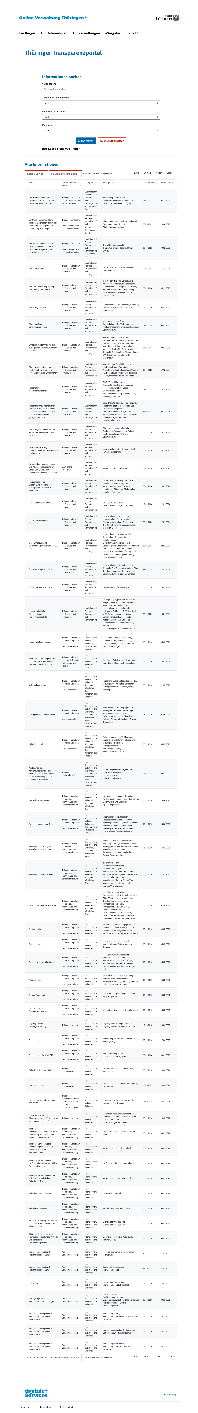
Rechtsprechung (36, 944)
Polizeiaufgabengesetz (38, 1208)
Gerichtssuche (35, 929)
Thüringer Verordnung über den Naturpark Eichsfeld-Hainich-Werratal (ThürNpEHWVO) (42, 661)
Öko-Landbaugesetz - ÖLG (40, 569)
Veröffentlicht (149, 182)
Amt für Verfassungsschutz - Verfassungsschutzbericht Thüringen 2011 (41, 1347)
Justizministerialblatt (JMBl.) (41, 1055)
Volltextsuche (49, 84)
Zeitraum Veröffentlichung (55, 98)
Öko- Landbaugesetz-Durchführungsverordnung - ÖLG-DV (43, 546)
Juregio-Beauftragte (37, 995)
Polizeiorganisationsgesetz (40, 1193)
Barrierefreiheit (66, 1407)
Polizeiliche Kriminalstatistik (41, 1070)
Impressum (26, 1407)
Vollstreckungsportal (37, 685)
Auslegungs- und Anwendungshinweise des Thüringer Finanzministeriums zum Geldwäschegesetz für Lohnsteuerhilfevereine (41, 774)
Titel (31, 182)
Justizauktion (34, 1040)
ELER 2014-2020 (36, 269)
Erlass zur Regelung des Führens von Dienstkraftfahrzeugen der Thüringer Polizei (43, 1223)
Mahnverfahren (35, 980)
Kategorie (47, 125)
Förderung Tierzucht (37, 307)
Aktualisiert (166, 182)
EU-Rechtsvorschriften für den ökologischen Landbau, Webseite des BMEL (43, 348)
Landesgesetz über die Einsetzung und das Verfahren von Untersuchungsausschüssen (43, 1118)
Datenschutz (45, 1407)
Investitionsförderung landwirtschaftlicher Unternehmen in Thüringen (43, 450)
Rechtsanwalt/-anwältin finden (42, 962)
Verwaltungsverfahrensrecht (41, 874)
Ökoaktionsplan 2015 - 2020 (41, 587)
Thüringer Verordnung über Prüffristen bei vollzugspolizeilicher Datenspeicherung (43, 1163)
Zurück (147, 173)
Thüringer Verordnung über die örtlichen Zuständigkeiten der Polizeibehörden (42, 1178)
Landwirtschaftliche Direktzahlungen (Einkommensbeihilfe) (38, 614)
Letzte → (171, 173)
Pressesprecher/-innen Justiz (41, 824)
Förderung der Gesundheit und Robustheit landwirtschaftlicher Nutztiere (42, 432)
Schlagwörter (109, 182)
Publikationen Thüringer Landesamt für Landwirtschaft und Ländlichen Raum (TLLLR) (43, 200)
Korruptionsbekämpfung (39, 800)
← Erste (135, 173)
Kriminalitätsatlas (36, 1085)
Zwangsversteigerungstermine (42, 715)
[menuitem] (27, 33)
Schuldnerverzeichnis (38, 744)
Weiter (159, 173)
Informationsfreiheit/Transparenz (43, 905)
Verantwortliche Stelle (53, 111)
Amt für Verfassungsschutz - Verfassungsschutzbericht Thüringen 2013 (41, 1316)
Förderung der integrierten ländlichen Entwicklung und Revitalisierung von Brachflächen (43, 370)
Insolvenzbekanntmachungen (41, 642)
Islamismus (34, 1283)
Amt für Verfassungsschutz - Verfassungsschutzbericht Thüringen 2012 (41, 1332)
